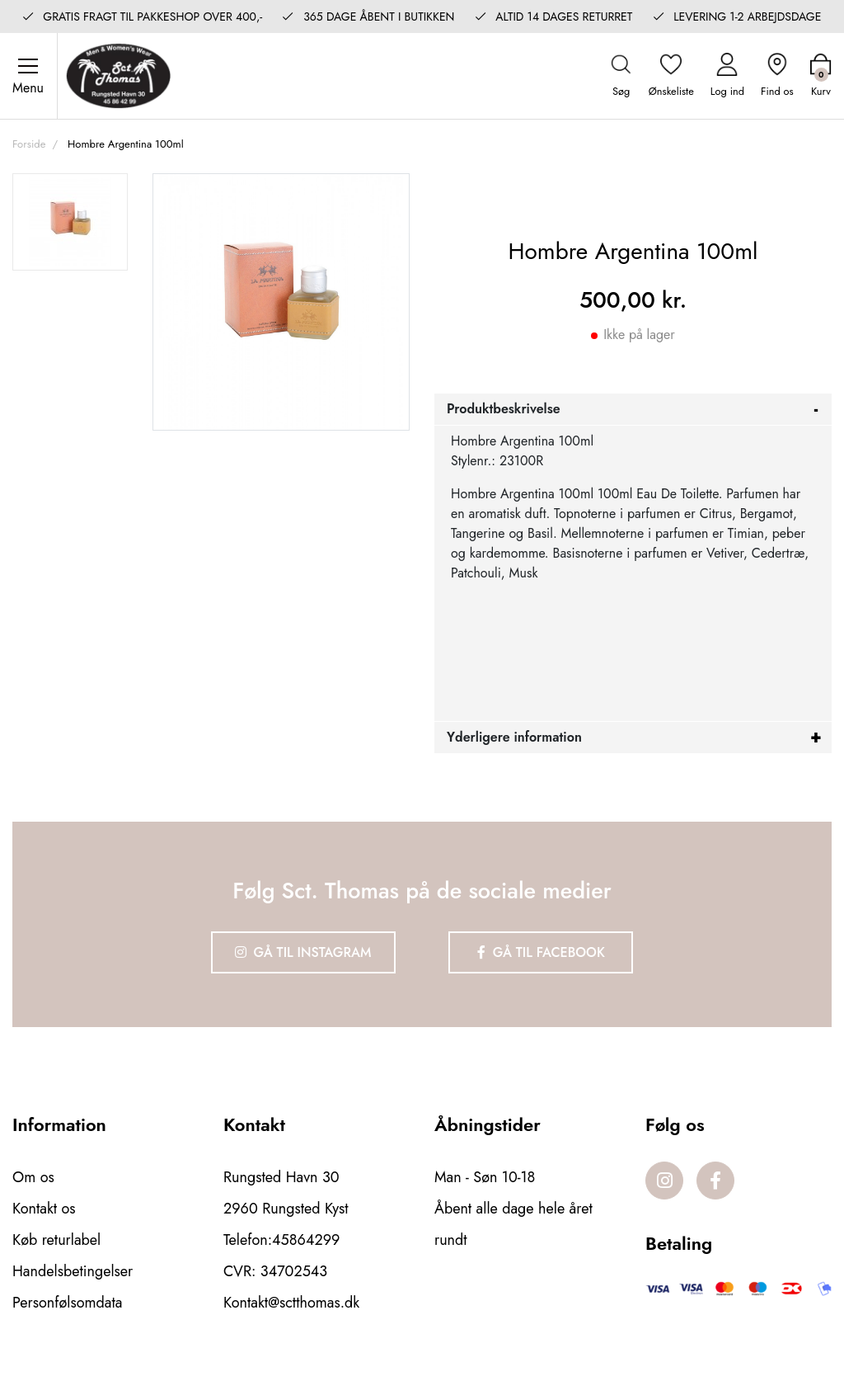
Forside (28, 144)
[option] (70, 222)
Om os (33, 1177)
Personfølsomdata (67, 1302)
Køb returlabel (56, 1240)
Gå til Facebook (541, 952)
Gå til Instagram (303, 952)
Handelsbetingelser (72, 1271)
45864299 (306, 1240)
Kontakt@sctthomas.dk (291, 1302)
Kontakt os (44, 1208)
